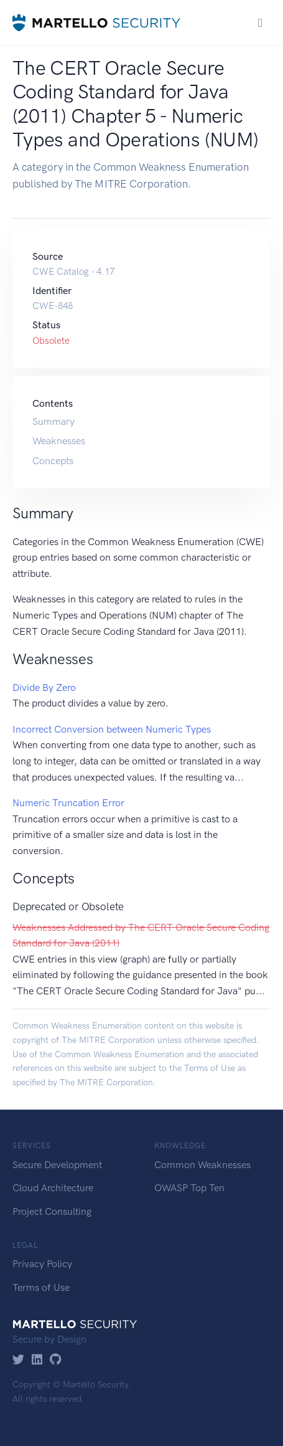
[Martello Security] (96, 22)
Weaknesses (58, 441)
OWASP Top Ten (189, 1188)
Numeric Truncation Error (68, 803)
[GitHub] (56, 1360)
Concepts (52, 461)
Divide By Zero (44, 687)
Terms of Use (209, 1068)
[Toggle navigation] (260, 23)
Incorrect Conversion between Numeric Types (111, 729)
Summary (53, 421)
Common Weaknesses (202, 1165)
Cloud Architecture (52, 1188)
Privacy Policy (42, 1264)
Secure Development (57, 1165)
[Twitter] (18, 1360)
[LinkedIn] (37, 1360)
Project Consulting (51, 1211)
